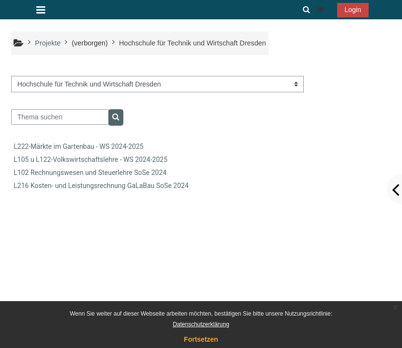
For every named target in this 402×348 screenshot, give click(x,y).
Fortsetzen (201, 339)
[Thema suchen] (60, 117)
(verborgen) (90, 43)
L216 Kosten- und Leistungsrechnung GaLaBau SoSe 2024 (101, 185)
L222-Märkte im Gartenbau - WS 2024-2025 (78, 146)
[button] (306, 9)
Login (352, 10)
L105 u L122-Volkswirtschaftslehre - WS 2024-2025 (90, 159)
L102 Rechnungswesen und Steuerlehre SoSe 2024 (90, 172)
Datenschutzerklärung (201, 324)
